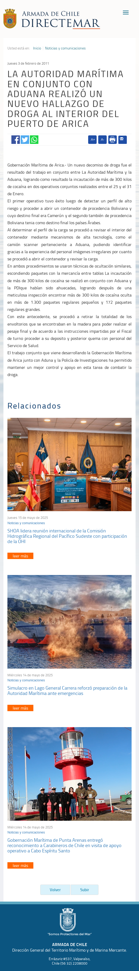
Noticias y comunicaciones (65, 48)
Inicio (37, 48)
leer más (20, 556)
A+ (93, 139)
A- (102, 139)
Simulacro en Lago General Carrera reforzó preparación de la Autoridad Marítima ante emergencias (67, 690)
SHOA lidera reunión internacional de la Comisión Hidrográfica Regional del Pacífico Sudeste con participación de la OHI (67, 535)
